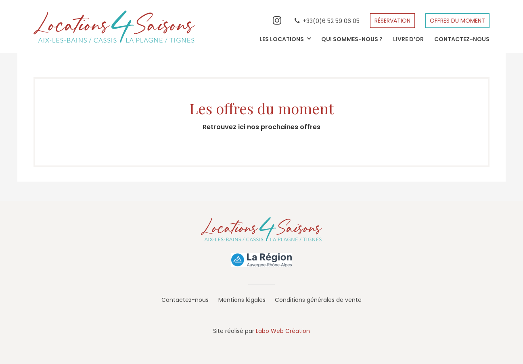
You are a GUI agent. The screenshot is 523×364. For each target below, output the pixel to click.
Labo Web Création (283, 331)
